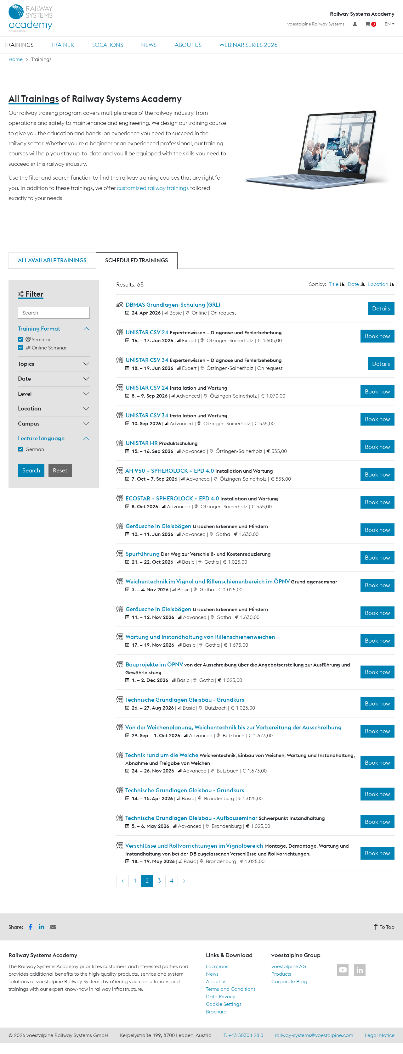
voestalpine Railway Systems (315, 24)
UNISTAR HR (141, 443)
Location (29, 408)
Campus (29, 423)
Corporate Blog (289, 981)
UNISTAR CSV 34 (147, 360)
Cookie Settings (223, 1004)
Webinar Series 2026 (248, 44)
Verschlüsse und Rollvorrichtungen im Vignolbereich (194, 845)
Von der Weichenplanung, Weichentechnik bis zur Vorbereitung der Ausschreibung (233, 727)
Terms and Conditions (231, 989)
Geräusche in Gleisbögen (158, 526)
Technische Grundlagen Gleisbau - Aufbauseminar (191, 818)
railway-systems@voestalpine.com (314, 1035)
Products (281, 974)
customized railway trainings (153, 188)
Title (333, 284)
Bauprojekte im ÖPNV (154, 664)
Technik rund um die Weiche (162, 755)
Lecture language (41, 438)
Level (25, 393)
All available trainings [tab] (52, 260)
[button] (30, 926)
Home (16, 59)
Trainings (18, 44)
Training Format (39, 328)
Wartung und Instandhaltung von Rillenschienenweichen (199, 636)
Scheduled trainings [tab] (136, 260)
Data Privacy (220, 996)
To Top (383, 927)
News (148, 44)
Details (381, 308)
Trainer (62, 44)
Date (24, 378)
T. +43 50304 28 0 (243, 1035)
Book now (377, 336)
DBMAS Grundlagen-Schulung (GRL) (172, 304)
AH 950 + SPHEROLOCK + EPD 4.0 (169, 470)
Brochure (216, 1011)
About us (188, 44)
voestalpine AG (288, 966)
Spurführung (142, 553)
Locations (107, 44)
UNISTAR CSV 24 (147, 332)
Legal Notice (379, 1035)
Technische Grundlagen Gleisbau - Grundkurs (184, 699)
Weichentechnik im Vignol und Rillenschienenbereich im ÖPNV (207, 581)
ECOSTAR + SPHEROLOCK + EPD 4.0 (172, 498)
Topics (26, 363)
